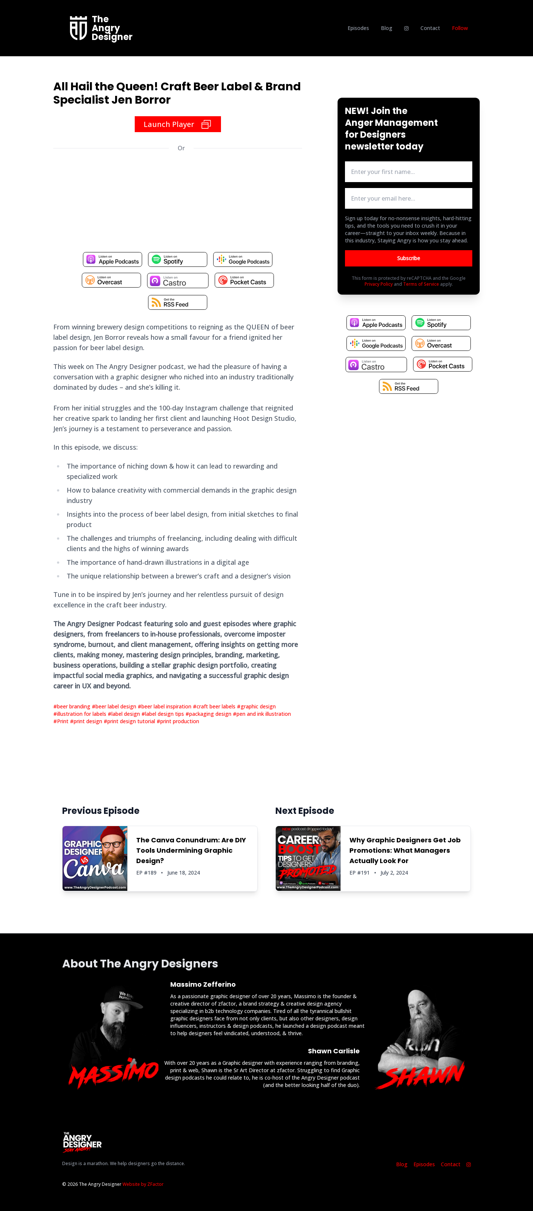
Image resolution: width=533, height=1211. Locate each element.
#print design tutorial (130, 721)
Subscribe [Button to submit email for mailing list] (408, 258)
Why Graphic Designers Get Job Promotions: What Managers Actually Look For (405, 850)
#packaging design (209, 713)
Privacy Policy (379, 284)
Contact (430, 27)
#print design (87, 721)
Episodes (358, 27)
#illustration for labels (80, 713)
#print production (178, 721)
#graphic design (256, 706)
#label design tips (163, 713)
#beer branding (72, 706)
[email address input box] (408, 198)
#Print (61, 721)
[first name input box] (408, 171)
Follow (460, 27)
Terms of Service (421, 284)
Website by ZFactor (143, 1184)
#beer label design (115, 706)
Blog (386, 27)
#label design (124, 713)
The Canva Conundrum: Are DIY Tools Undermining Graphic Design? (191, 850)
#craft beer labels (215, 706)
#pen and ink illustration (262, 713)
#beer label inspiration (165, 706)
